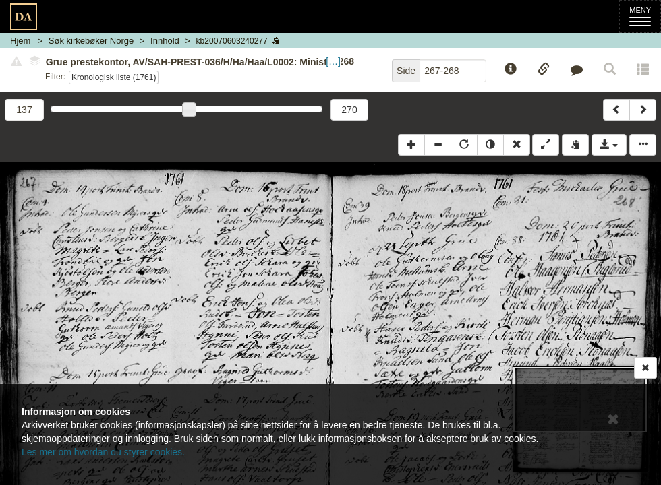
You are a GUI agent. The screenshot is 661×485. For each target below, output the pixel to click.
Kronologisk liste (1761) (113, 77)
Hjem (20, 41)
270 (349, 109)
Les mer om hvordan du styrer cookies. (103, 452)
